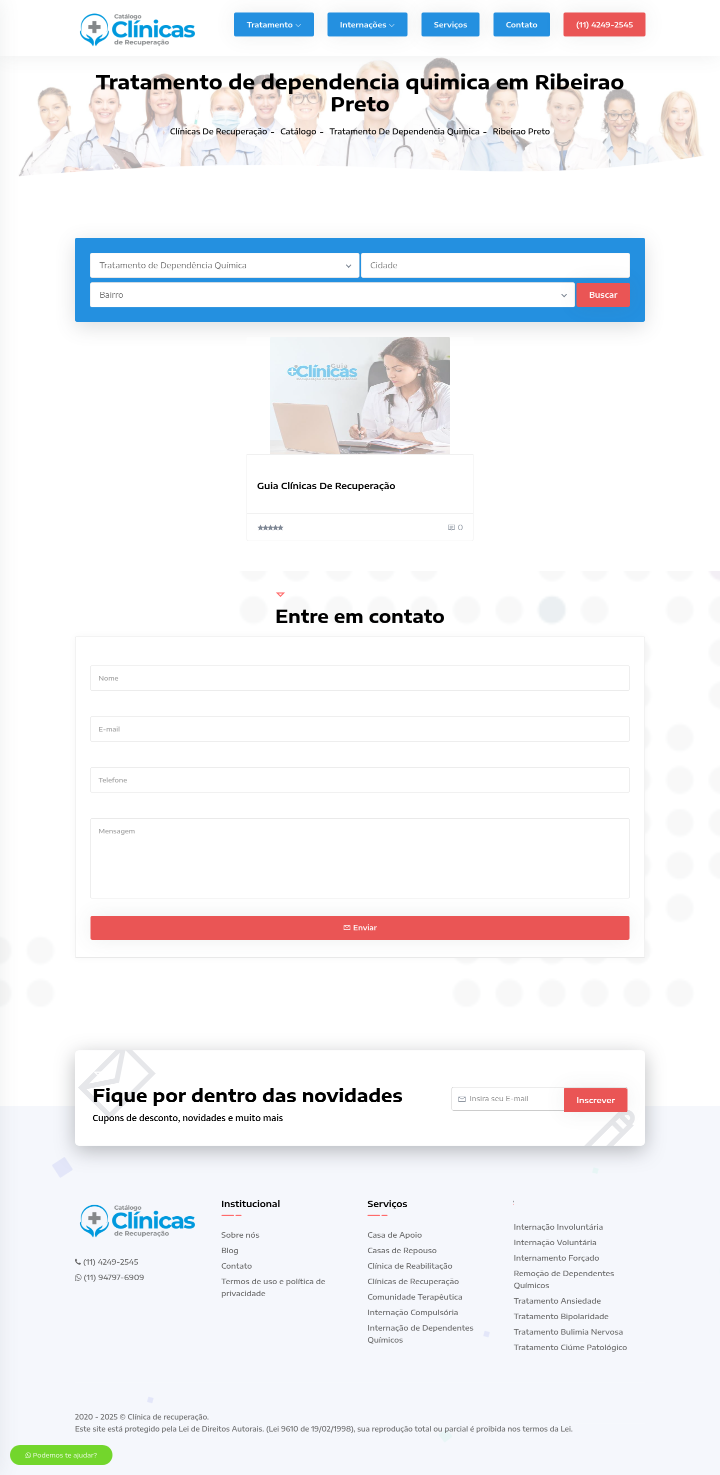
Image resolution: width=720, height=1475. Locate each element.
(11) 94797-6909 (109, 1277)
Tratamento (273, 22)
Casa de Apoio (395, 1234)
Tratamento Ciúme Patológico (571, 1347)
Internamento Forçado (557, 1257)
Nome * (104, 656)
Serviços (450, 22)
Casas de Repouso (402, 1250)
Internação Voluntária (555, 1242)
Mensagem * (113, 808)
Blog (230, 1250)
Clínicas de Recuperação (413, 1281)
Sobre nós (241, 1234)
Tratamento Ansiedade (558, 1300)
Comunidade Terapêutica (415, 1296)
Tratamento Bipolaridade (561, 1316)
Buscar (603, 295)
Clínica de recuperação (167, 1417)
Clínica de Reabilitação (410, 1265)
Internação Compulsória (413, 1312)
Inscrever (595, 1099)
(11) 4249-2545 (604, 22)
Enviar (359, 927)
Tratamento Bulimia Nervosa (569, 1331)
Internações (367, 22)
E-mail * (105, 707)
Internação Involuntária (559, 1226)
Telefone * (109, 757)
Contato (522, 22)
